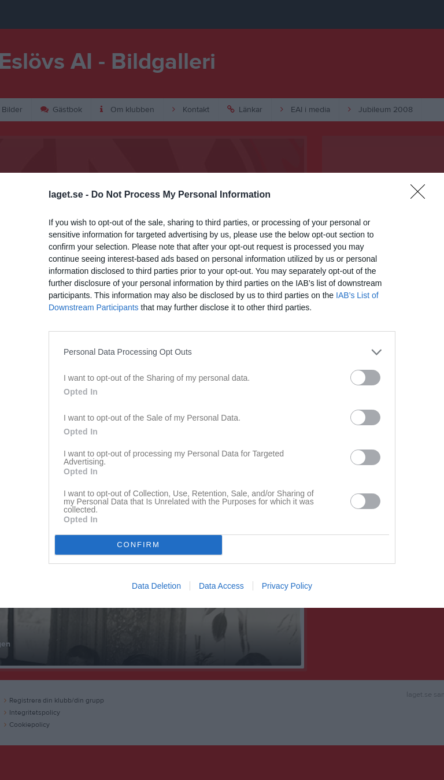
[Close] (421, 195)
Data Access (221, 585)
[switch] (365, 377)
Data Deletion (156, 585)
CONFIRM (138, 544)
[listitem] (222, 352)
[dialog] (222, 390)
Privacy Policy (287, 585)
